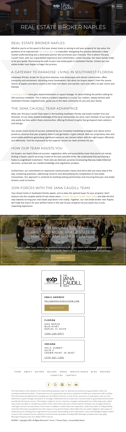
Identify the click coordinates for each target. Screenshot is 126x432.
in (69, 384)
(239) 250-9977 (54, 334)
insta (62, 384)
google (55, 384)
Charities (57, 375)
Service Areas (79, 372)
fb (48, 384)
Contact (71, 375)
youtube (76, 384)
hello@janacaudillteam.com (61, 301)
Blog (94, 372)
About (28, 372)
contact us (63, 257)
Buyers (39, 372)
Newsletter (57, 308)
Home (17, 372)
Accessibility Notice (77, 420)
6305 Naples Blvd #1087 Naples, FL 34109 (55, 326)
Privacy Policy (62, 420)
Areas (63, 372)
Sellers (52, 372)
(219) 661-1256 (54, 358)
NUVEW (14, 420)
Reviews (105, 372)
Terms (52, 420)
